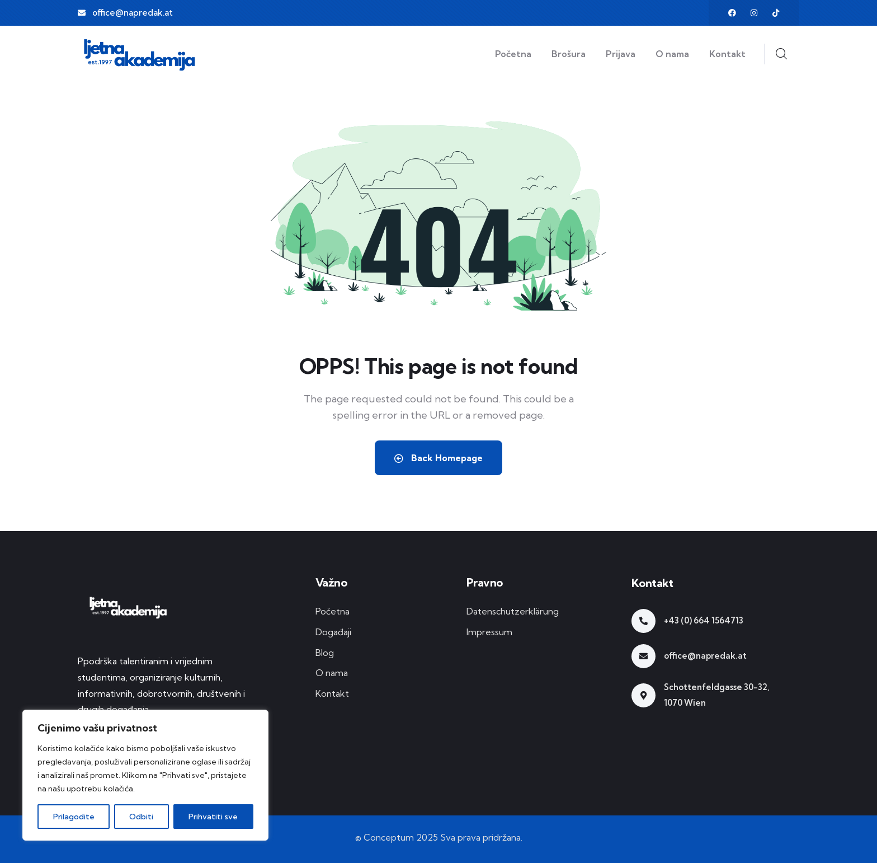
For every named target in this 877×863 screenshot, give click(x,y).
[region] (145, 775)
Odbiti (142, 817)
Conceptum (389, 837)
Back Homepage (438, 457)
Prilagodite (74, 817)
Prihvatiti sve (213, 817)
